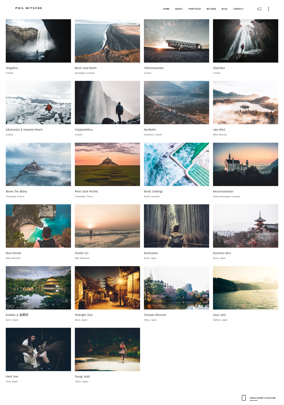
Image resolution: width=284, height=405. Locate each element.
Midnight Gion (84, 315)
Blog (224, 9)
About (179, 9)
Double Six (82, 253)
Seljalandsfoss (84, 130)
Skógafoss (12, 68)
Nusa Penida (13, 253)
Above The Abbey (16, 191)
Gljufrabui (219, 68)
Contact (238, 9)
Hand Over (12, 376)
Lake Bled (219, 130)
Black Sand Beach (86, 68)
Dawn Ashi (219, 315)
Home (166, 9)
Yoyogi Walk (82, 376)
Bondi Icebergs (153, 191)
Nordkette (150, 130)
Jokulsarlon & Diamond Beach (24, 130)
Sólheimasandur (154, 68)
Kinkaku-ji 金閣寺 (17, 315)
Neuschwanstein (223, 191)
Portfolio (195, 9)
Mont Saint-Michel (86, 191)
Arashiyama (151, 253)
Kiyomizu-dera (222, 253)
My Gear (211, 9)
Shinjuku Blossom (155, 315)
